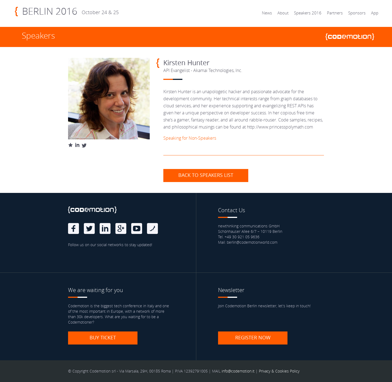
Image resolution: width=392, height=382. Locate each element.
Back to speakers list (205, 175)
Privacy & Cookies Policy (279, 371)
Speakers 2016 (307, 12)
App (374, 12)
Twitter (89, 228)
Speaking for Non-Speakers (189, 138)
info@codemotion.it (238, 371)
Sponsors (357, 12)
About (283, 12)
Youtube (136, 228)
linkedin (105, 228)
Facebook (73, 228)
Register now (253, 337)
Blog (152, 228)
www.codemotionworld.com (352, 36)
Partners (335, 12)
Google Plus (120, 228)
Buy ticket (103, 337)
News (267, 12)
